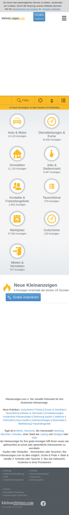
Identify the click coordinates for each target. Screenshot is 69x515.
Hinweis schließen (51, 9)
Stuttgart (58, 434)
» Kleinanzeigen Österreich (14, 495)
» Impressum (34, 477)
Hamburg (58, 430)
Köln (34, 437)
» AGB (5, 477)
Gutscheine (27, 409)
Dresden (17, 434)
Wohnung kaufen (43, 416)
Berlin (19, 430)
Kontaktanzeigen (54, 413)
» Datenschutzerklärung (13, 474)
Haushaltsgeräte (42, 423)
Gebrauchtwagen (41, 420)
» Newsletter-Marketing (12, 492)
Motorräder (59, 420)
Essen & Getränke (55, 409)
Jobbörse (59, 416)
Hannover (29, 430)
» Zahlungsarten (36, 480)
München (6, 434)
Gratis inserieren (23, 297)
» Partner (6, 489)
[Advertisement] (34, 59)
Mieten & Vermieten (32, 413)
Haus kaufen (23, 420)
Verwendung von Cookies (25, 9)
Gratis (39, 16)
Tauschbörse (12, 413)
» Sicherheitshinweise (38, 474)
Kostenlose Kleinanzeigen (17, 416)
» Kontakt (32, 471)
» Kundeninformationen (13, 480)
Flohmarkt (8, 420)
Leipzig (44, 434)
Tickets (39, 409)
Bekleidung (24, 423)
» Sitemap (6, 471)
